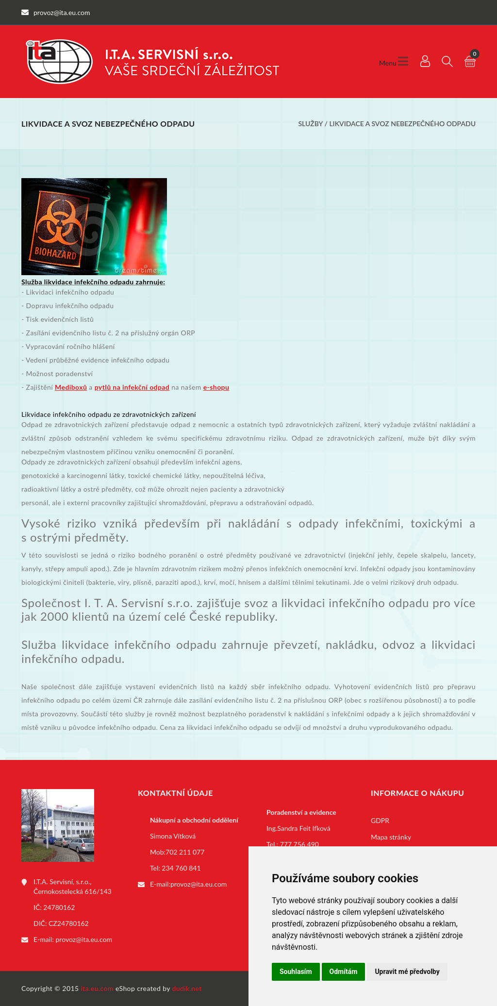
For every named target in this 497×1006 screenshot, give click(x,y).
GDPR (380, 820)
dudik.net (187, 988)
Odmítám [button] (344, 971)
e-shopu (216, 387)
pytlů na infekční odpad (132, 387)
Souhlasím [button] (296, 971)
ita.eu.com (97, 988)
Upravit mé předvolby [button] (407, 971)
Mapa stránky (391, 837)
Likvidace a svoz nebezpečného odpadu (402, 123)
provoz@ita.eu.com (84, 939)
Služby (310, 123)
